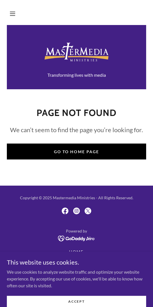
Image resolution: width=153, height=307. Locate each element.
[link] (76, 52)
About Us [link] (76, 258)
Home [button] (76, 251)
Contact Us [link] (76, 266)
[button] (12, 13)
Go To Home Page (76, 151)
